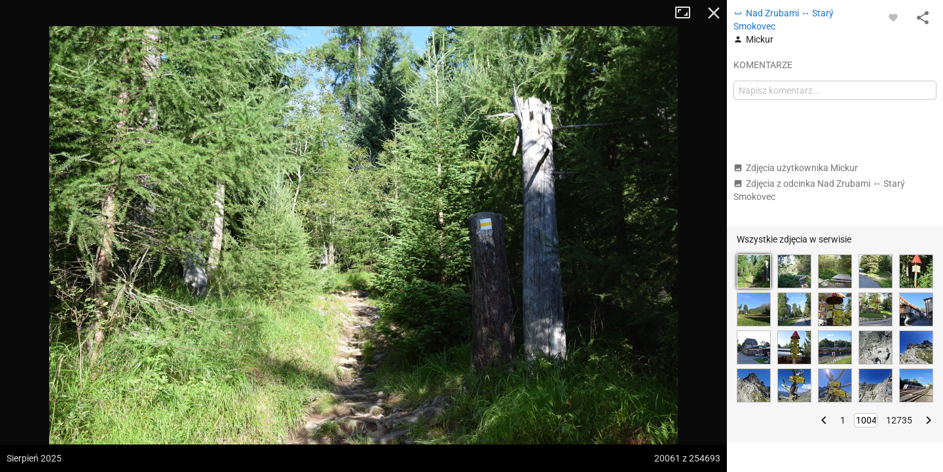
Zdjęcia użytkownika (795, 168)
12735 (899, 420)
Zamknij (714, 13)
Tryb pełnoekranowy (688, 13)
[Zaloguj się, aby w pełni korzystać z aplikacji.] (893, 17)
